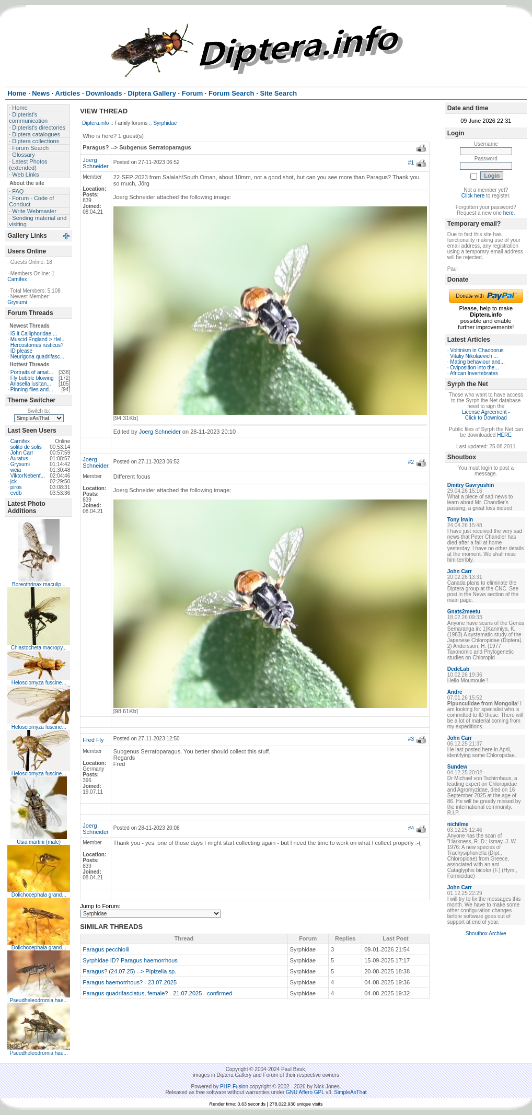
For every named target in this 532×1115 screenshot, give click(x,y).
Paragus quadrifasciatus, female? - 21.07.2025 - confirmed (157, 993)
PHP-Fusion (234, 1086)
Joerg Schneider (96, 163)
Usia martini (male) (39, 842)
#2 (411, 462)
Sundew (457, 767)
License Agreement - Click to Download (486, 415)
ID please (21, 351)
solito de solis (26, 447)
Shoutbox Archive (486, 933)
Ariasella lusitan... (30, 384)
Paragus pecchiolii (106, 949)
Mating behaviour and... (477, 362)
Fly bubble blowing (32, 378)
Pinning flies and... (31, 389)
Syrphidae (165, 123)
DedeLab (458, 669)
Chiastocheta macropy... (39, 648)
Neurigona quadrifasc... (37, 356)
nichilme (458, 824)
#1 (411, 163)
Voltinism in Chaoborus (476, 350)
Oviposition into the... (474, 367)
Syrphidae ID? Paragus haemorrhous (130, 960)
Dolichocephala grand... (38, 895)
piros (16, 487)
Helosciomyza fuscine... (38, 683)
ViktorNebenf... (27, 476)
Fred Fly (93, 740)
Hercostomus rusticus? (37, 345)
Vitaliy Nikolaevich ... (474, 356)
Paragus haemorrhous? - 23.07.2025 (130, 982)
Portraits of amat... (31, 372)
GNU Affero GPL (305, 1092)
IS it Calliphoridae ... (33, 333)
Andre (454, 692)
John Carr (21, 453)
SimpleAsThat (350, 1092)
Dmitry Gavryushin (470, 485)
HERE (504, 435)
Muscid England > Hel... (38, 339)
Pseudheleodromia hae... (39, 1000)
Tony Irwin (460, 519)
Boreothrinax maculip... (38, 584)
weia (15, 470)
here (508, 213)
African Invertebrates (474, 373)
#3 (411, 739)
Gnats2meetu (463, 611)
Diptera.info (95, 123)
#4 (411, 828)
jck (13, 481)
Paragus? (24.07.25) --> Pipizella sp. (129, 971)
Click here (472, 196)
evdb (16, 493)
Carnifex (17, 279)
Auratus (19, 458)
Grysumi (17, 302)
